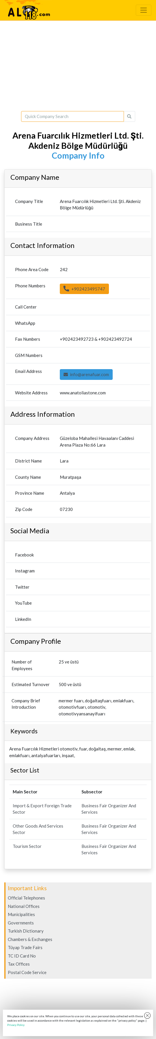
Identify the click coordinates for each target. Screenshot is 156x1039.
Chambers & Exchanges (30, 939)
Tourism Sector (27, 846)
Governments (21, 922)
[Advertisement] (78, 65)
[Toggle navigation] (143, 10)
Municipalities (21, 914)
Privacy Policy (16, 1025)
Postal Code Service (27, 972)
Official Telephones (26, 897)
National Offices (24, 906)
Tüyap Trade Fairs (25, 947)
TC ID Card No (22, 955)
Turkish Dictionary (26, 930)
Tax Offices (19, 964)
